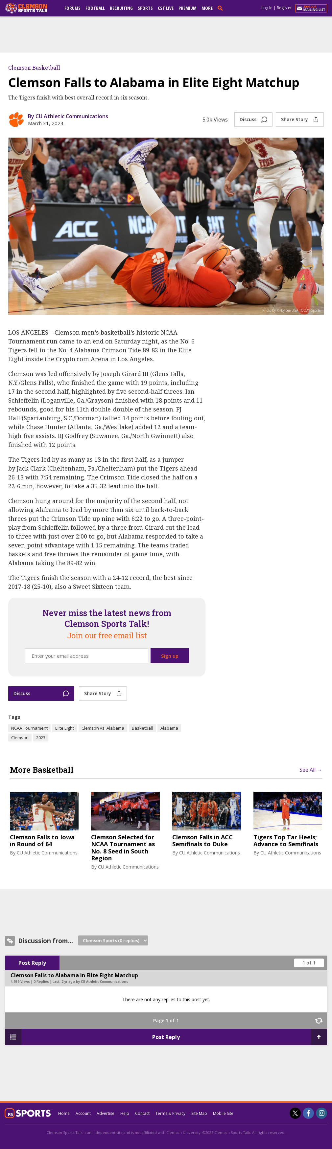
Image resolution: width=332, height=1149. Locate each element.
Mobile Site (223, 1113)
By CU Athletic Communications (68, 116)
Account (83, 1113)
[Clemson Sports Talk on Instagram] (321, 1113)
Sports (145, 8)
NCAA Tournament (29, 728)
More (207, 8)
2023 (40, 737)
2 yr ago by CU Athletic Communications (94, 981)
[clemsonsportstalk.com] (31, 8)
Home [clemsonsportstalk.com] (64, 1113)
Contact (142, 1113)
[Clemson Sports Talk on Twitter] (295, 1113)
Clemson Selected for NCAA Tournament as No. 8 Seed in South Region (123, 848)
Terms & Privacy (170, 1113)
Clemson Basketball (34, 67)
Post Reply (32, 962)
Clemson (20, 737)
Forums (72, 8)
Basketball (142, 728)
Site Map (199, 1113)
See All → (310, 769)
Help (124, 1113)
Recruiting (121, 8)
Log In (267, 8)
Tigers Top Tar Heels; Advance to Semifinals (285, 841)
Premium (187, 8)
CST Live (166, 8)
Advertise (105, 1113)
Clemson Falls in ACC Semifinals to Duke (202, 841)
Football (95, 8)
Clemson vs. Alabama (103, 728)
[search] (221, 8)
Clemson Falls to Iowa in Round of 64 (42, 841)
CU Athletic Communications (47, 853)
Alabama (169, 728)
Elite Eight (64, 728)
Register (284, 8)
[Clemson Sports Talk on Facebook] (308, 1113)
